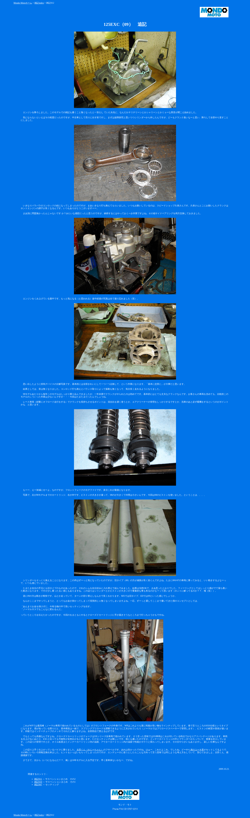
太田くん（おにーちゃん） (90, 750)
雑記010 (38, 782)
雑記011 (38, 779)
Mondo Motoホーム (23, 3)
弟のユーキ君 (197, 750)
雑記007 (38, 784)
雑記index (39, 3)
